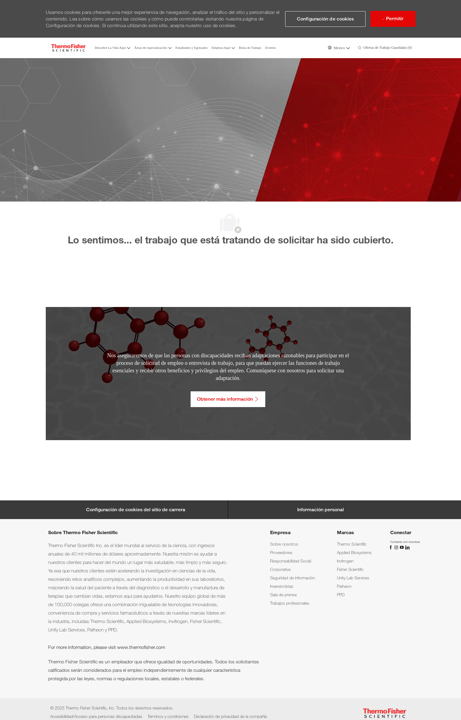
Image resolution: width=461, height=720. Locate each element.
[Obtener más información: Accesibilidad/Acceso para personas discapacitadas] (228, 399)
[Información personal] (320, 509)
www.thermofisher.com (141, 647)
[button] (338, 47)
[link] (284, 544)
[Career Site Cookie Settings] (135, 509)
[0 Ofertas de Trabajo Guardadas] (385, 48)
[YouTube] (402, 546)
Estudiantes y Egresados (192, 47)
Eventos (270, 47)
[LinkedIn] (407, 546)
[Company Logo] (68, 48)
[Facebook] (391, 546)
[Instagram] (397, 546)
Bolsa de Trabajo (250, 47)
